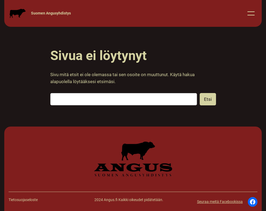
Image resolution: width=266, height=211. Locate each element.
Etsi (208, 99)
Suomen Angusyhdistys (51, 13)
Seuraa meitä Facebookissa (220, 201)
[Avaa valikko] (251, 13)
